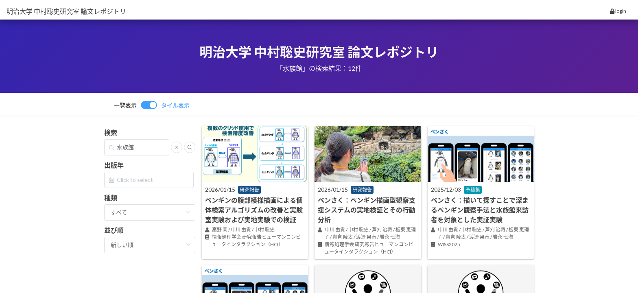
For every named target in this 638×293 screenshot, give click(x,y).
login (618, 11)
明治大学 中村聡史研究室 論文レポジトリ (66, 11)
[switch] (152, 105)
